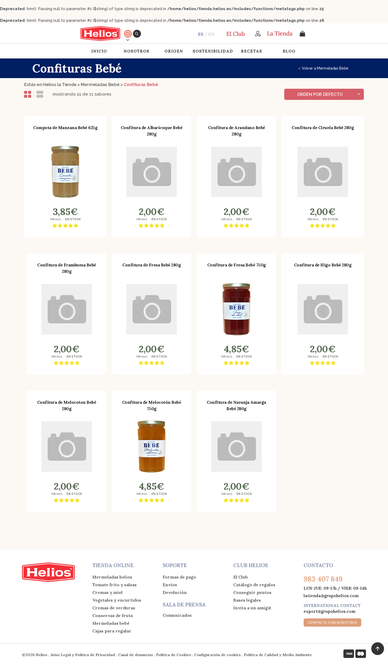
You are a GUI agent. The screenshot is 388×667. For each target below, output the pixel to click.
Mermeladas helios (112, 577)
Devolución (175, 592)
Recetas (251, 51)
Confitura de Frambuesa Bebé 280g (66, 268)
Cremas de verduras (113, 607)
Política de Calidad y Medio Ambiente (278, 654)
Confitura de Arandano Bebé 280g (236, 131)
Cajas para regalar (111, 631)
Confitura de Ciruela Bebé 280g (323, 127)
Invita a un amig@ (252, 607)
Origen (174, 51)
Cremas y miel (107, 592)
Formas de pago (179, 577)
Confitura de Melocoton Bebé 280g (66, 405)
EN (211, 34)
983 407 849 (323, 579)
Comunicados (177, 615)
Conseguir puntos (252, 592)
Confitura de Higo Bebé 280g (323, 264)
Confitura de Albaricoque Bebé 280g (152, 131)
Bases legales (247, 600)
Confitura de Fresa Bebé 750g (236, 264)
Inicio (99, 51)
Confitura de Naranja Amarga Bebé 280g (236, 405)
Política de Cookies (173, 654)
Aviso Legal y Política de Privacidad (82, 654)
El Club (240, 577)
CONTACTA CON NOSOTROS (332, 622)
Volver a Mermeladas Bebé (323, 68)
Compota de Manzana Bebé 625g (65, 127)
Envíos (170, 584)
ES (200, 34)
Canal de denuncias (135, 654)
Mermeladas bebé (111, 623)
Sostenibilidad (213, 51)
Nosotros (136, 51)
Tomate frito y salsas (114, 584)
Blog (289, 51)
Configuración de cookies (217, 654)
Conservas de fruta (112, 615)
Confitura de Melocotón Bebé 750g (151, 405)
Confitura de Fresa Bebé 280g (151, 264)
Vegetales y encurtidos (116, 600)
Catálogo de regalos (254, 584)
